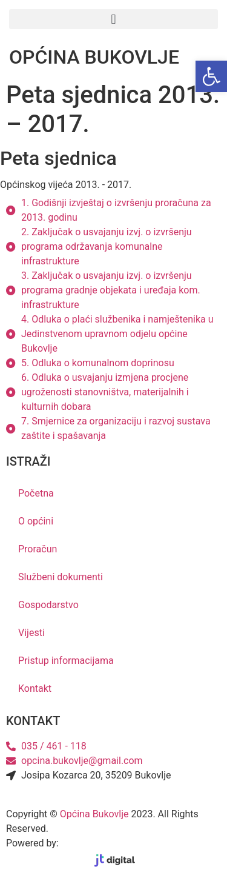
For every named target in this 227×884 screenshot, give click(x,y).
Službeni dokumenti (60, 577)
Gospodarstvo (48, 605)
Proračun (37, 549)
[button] (113, 19)
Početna (36, 493)
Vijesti (31, 632)
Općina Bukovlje (94, 814)
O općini (35, 521)
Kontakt (34, 688)
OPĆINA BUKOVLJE (94, 57)
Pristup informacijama (66, 660)
